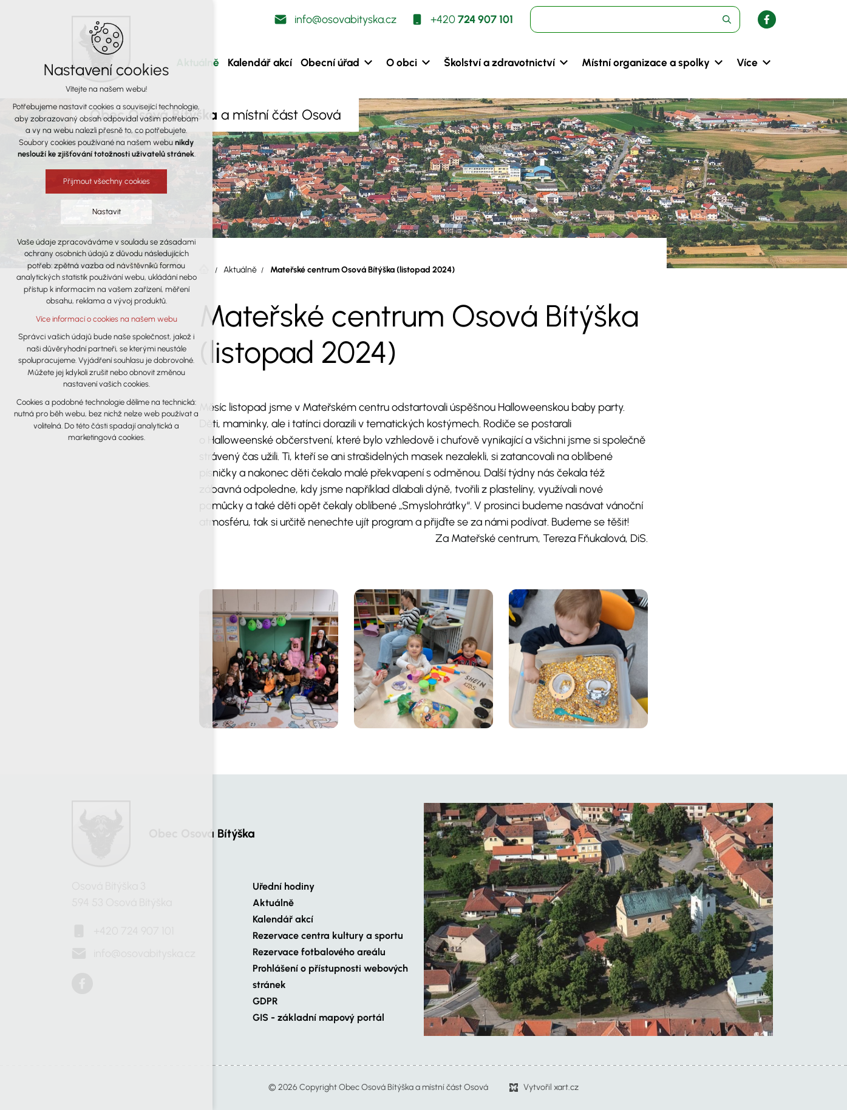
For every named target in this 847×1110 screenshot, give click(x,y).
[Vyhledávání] (726, 19)
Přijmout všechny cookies (106, 181)
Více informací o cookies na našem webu (106, 318)
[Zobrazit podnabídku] (368, 62)
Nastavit (106, 211)
